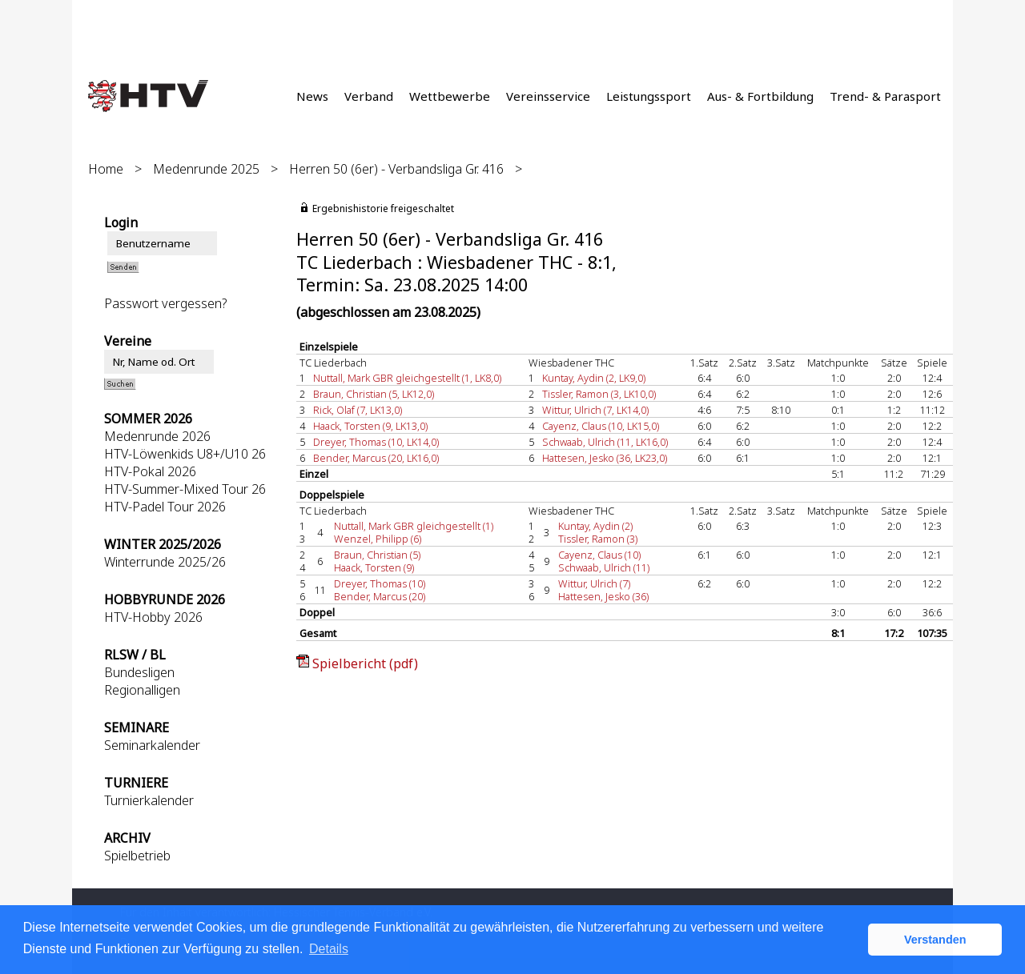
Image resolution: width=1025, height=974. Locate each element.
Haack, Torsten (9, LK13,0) (370, 426)
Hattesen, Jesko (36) (603, 596)
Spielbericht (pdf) (365, 663)
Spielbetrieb (137, 855)
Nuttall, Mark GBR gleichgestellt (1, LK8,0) (407, 378)
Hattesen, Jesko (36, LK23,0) (604, 458)
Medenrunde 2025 (206, 169)
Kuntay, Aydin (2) (595, 526)
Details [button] (328, 949)
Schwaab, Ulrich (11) (603, 567)
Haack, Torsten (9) (374, 567)
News (312, 96)
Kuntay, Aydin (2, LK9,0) (593, 378)
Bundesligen (139, 672)
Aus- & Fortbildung (760, 96)
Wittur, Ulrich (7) (594, 583)
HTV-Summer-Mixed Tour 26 (185, 489)
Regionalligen (142, 690)
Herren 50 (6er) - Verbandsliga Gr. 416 (396, 169)
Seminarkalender (152, 745)
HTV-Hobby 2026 (153, 617)
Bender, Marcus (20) (379, 596)
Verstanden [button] (935, 939)
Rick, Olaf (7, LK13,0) (357, 410)
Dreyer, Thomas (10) (379, 583)
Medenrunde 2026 (157, 436)
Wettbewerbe (449, 96)
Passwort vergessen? (165, 303)
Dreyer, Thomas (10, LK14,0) (376, 442)
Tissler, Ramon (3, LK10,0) (599, 394)
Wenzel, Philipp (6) (377, 538)
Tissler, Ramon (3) (597, 538)
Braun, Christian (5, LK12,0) (373, 394)
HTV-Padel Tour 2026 (165, 506)
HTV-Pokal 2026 (150, 471)
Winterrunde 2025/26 (165, 562)
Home (105, 169)
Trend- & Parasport (885, 96)
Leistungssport (648, 96)
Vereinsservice (548, 96)
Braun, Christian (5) (377, 554)
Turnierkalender (149, 800)
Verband (368, 96)
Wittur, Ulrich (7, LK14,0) (595, 410)
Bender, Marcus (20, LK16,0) (376, 458)
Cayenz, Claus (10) (599, 554)
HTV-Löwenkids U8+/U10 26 (185, 454)
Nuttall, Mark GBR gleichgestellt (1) (413, 526)
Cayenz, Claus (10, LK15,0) (600, 426)
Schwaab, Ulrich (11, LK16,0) (605, 442)
